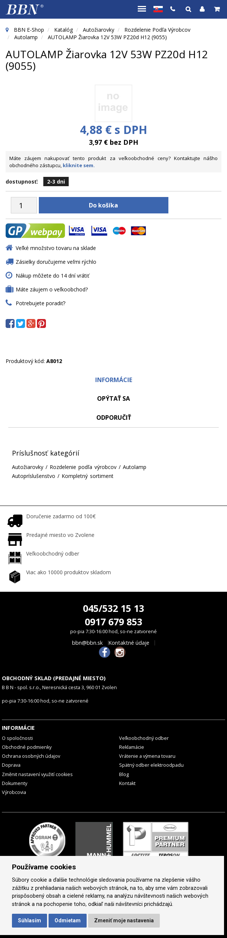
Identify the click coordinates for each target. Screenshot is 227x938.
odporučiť (113, 417)
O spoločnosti (17, 738)
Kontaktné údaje (128, 642)
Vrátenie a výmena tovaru (147, 756)
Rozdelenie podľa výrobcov (157, 29)
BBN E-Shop (29, 29)
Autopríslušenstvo (33, 475)
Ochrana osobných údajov (31, 756)
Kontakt (127, 783)
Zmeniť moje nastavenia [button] (124, 920)
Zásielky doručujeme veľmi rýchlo (56, 261)
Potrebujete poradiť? (40, 303)
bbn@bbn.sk (87, 642)
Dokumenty (14, 783)
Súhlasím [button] (29, 920)
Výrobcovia (14, 792)
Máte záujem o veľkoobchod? (52, 289)
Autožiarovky (98, 29)
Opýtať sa (113, 398)
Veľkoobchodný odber (144, 738)
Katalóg (63, 29)
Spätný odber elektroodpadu (151, 765)
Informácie (113, 380)
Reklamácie (131, 747)
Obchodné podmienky (27, 747)
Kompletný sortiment (88, 475)
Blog (124, 774)
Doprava (11, 765)
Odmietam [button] (68, 920)
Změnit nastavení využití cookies (37, 774)
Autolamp (26, 37)
